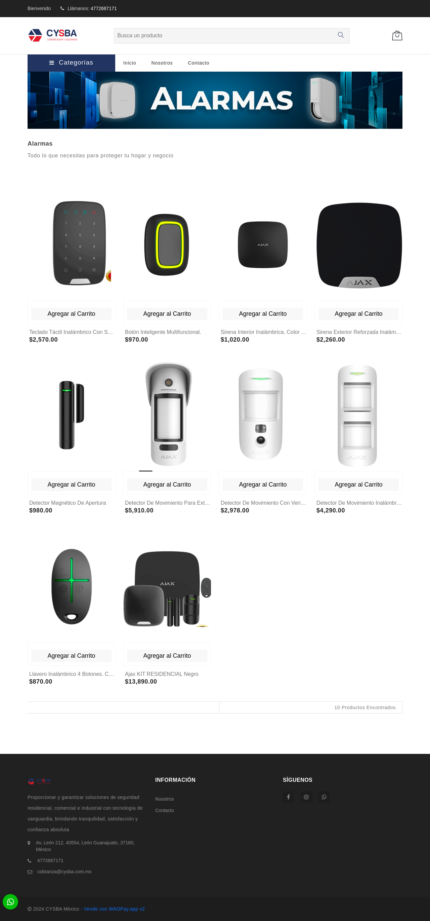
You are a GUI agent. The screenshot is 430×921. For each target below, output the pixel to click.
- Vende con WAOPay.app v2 (112, 909)
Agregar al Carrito (71, 313)
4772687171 (104, 8)
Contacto (198, 63)
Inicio (129, 63)
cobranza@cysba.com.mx (63, 871)
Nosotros (162, 63)
